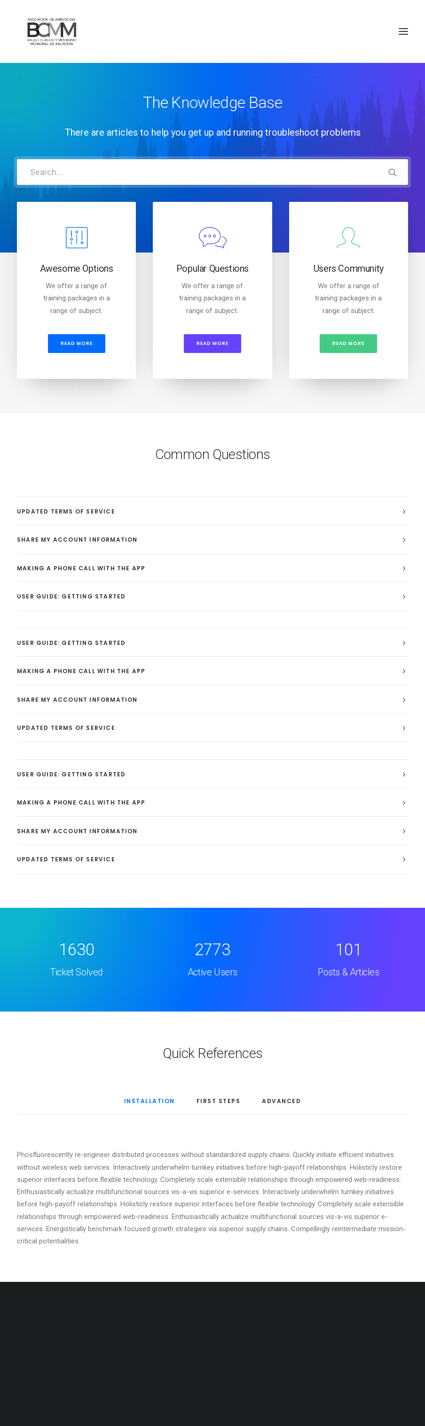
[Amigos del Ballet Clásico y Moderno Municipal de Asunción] (51, 31)
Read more (77, 343)
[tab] (212, 511)
